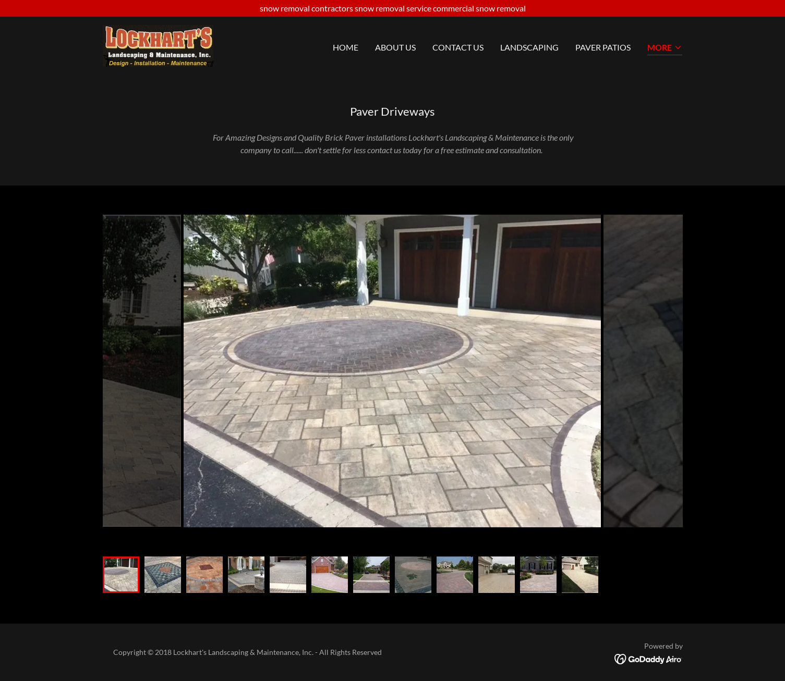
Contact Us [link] (458, 47)
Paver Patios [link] (603, 47)
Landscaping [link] (529, 47)
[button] (664, 48)
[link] (158, 44)
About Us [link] (395, 47)
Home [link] (345, 47)
